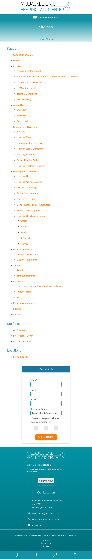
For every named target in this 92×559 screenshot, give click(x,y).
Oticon (23, 220)
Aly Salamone (20, 329)
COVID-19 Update (23, 54)
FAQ (19, 297)
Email (33, 390)
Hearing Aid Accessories (29, 181)
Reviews (21, 115)
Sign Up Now (46, 480)
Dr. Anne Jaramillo (22, 341)
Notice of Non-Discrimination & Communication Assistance (47, 76)
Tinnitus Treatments (27, 275)
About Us (18, 105)
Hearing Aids (23, 176)
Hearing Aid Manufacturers (31, 216)
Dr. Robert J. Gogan (23, 335)
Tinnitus (17, 265)
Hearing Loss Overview (25, 126)
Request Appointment (46, 17)
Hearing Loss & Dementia (30, 148)
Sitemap (17, 308)
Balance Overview (22, 249)
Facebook (34, 525)
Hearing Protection (26, 154)
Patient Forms (24, 291)
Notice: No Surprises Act (29, 82)
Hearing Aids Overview (25, 171)
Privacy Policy (24, 99)
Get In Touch (46, 437)
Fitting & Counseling (27, 193)
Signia (23, 232)
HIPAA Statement (26, 88)
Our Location (23, 121)
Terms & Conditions (27, 93)
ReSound (25, 237)
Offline (16, 314)
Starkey (24, 243)
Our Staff (21, 109)
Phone (33, 399)
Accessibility (46, 543)
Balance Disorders (26, 253)
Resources (18, 281)
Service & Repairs (26, 199)
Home (41, 39)
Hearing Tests (24, 137)
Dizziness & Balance (27, 259)
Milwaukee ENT (21, 356)
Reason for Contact (39, 409)
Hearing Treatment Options (31, 165)
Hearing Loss (23, 131)
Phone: (44, 513)
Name (33, 380)
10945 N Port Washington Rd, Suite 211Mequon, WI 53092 (47, 504)
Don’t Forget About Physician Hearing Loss (39, 285)
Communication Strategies (30, 142)
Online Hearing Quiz (27, 160)
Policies (17, 66)
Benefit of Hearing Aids (29, 210)
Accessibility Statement (29, 70)
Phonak (24, 226)
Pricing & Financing (27, 187)
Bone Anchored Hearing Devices (33, 204)
